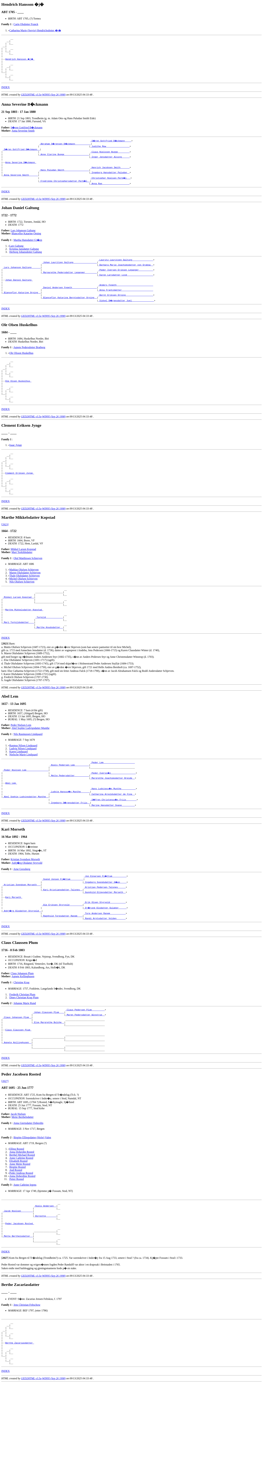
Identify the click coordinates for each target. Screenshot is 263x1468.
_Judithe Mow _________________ (109, 154)
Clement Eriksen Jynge (19, 507)
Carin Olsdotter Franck (25, 24)
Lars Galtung (16, 259)
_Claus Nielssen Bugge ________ (109, 160)
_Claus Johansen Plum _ (17, 1078)
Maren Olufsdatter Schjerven (25, 611)
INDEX (5, 95)
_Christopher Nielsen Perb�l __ (110, 190)
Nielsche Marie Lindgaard (23, 801)
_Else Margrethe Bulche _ (48, 1084)
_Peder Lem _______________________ (112, 810)
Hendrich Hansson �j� (20, 63)
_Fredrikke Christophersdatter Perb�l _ (64, 193)
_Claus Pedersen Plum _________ (85, 1069)
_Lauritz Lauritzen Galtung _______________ (125, 273)
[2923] (5, 563)
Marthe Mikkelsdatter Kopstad (24, 652)
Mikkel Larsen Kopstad (23, 587)
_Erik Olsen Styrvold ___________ (105, 959)
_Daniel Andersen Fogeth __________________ (69, 306)
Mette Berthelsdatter (23, 1184)
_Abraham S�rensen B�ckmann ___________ (65, 151)
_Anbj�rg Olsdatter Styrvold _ (22, 968)
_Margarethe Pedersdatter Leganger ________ (69, 288)
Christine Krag (21, 1041)
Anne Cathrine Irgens (24, 1252)
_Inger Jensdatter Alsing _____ (109, 166)
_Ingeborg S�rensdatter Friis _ (70, 855)
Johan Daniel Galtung (19, 297)
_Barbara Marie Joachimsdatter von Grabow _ (125, 279)
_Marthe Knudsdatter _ (49, 673)
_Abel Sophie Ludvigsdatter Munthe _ (25, 849)
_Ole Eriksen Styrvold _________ (62, 962)
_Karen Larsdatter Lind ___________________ (125, 291)
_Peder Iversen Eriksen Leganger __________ (125, 285)
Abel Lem (11, 834)
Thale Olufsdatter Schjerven (24, 614)
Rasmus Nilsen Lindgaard (23, 792)
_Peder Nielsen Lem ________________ (25, 819)
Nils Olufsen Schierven (21, 620)
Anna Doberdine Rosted (22, 1244)
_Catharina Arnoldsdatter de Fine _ (112, 846)
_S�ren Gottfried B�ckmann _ (22, 157)
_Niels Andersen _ (45, 1274)
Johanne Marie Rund (24, 1062)
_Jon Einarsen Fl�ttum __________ (105, 929)
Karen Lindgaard (18, 798)
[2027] (5, 1149)
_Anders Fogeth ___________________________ (125, 303)
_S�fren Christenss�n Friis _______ (113, 852)
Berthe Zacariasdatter (19, 1423)
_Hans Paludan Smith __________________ (64, 181)
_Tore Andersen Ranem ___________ (105, 971)
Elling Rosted (16, 1216)
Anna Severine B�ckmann (21, 172)
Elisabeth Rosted (18, 1228)
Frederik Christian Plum (22, 1053)
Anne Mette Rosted (19, 1231)
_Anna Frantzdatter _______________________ (125, 310)
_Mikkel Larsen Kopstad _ (18, 637)
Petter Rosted (16, 1247)
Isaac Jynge (15, 475)
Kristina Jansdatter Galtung (24, 262)
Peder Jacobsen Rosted (19, 1295)
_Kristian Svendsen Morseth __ (22, 938)
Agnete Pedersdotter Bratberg (29, 369)
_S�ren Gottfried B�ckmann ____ (111, 148)
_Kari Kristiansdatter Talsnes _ (62, 944)
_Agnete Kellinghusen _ (17, 1108)
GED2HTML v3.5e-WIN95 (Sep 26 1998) (43, 102)
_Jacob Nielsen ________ (18, 1280)
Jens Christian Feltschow (26, 1381)
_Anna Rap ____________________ (109, 197)
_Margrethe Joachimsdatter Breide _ (112, 828)
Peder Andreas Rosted (21, 1240)
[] (5, 690)
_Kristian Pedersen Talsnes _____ (105, 941)
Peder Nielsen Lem (21, 772)
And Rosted (15, 1237)
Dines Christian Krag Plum (24, 1056)
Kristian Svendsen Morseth (25, 912)
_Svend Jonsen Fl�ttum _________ (63, 932)
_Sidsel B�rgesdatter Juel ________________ (126, 322)
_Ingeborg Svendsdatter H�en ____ (105, 935)
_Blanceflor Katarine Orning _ (22, 313)
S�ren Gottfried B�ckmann (26, 135)
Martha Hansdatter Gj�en (27, 253)
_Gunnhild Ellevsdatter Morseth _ (105, 947)
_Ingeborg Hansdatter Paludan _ (109, 184)
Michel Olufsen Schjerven (23, 617)
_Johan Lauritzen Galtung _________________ (69, 276)
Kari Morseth (13, 953)
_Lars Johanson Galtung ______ (22, 282)
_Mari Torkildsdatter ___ (18, 667)
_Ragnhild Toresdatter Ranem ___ (62, 974)
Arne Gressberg (21, 922)
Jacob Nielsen (18, 1181)
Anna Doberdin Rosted (21, 1219)
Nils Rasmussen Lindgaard (27, 781)
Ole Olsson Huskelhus (21, 374)
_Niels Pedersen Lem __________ (69, 813)
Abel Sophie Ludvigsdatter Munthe (30, 775)
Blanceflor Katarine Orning (26, 247)
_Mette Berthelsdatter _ (18, 1310)
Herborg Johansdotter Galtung (25, 265)
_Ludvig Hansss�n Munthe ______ (70, 843)
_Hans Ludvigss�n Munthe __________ (113, 840)
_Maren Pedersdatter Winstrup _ (85, 1075)
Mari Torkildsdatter (22, 590)
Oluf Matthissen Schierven (27, 597)
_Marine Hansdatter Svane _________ (112, 858)
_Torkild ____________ (49, 661)
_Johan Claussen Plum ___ (48, 1072)
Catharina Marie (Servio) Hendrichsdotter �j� (35, 30)
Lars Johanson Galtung (23, 244)
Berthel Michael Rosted (22, 1222)
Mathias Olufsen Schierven (24, 608)
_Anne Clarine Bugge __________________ (64, 163)
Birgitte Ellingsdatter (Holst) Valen (32, 1205)
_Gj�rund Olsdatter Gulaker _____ (105, 965)
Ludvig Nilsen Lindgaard (23, 795)
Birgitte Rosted (17, 1234)
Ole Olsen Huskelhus (18, 407)
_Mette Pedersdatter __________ (69, 825)
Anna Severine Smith (23, 138)
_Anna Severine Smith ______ (20, 187)
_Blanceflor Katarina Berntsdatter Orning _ (69, 319)
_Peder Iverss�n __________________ (113, 822)
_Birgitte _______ (45, 1286)
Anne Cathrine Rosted (21, 1225)
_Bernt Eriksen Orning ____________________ (125, 316)
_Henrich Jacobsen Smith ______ (109, 178)
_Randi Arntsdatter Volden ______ (105, 977)
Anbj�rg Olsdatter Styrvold (27, 916)
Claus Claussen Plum (18, 1093)
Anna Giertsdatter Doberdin (28, 1191)
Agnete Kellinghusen (23, 1035)
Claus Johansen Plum (22, 1032)
